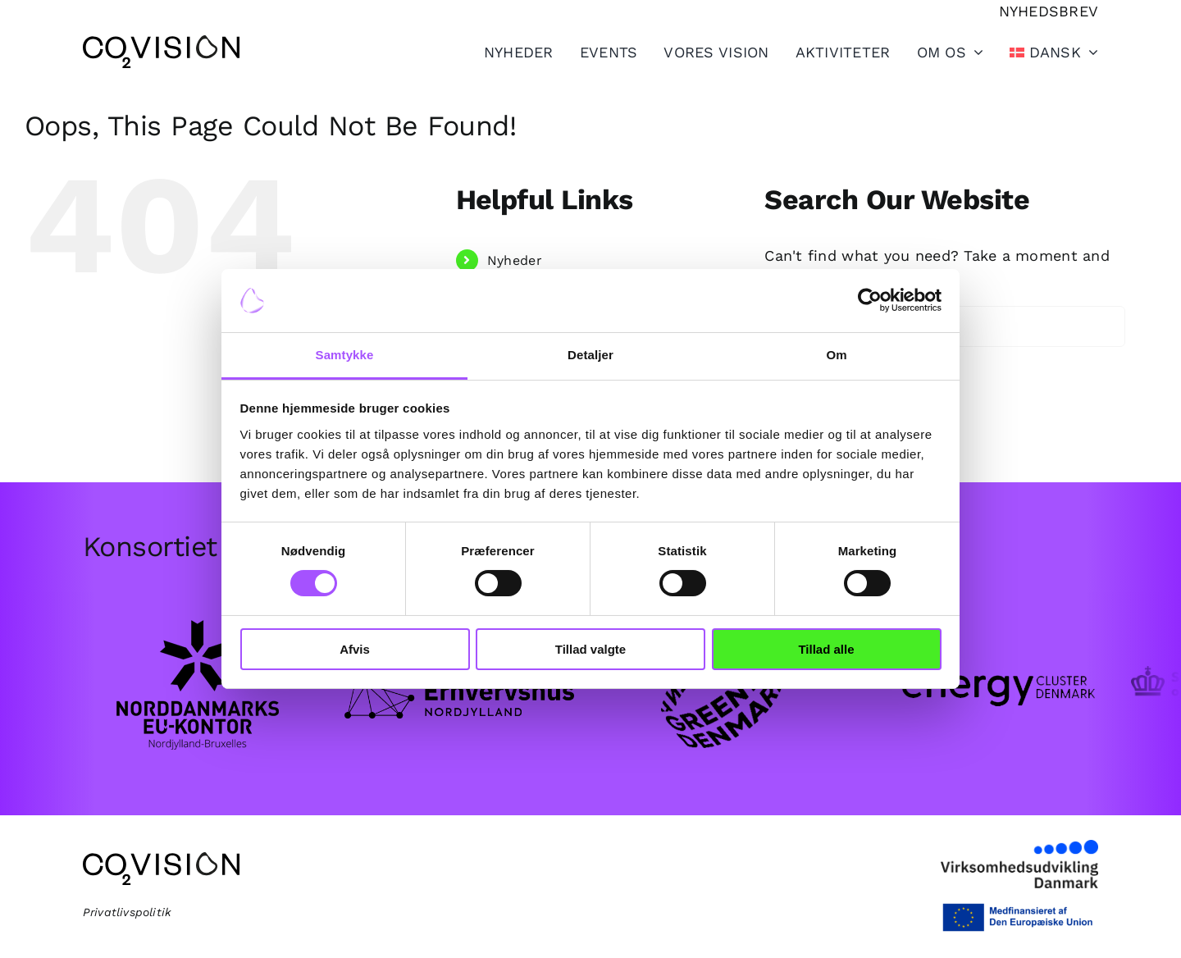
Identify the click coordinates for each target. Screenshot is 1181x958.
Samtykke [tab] (345, 355)
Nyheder (514, 260)
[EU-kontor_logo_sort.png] (197, 621)
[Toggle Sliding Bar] (830, 51)
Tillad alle (826, 649)
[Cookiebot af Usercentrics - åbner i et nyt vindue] (870, 300)
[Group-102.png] (984, 623)
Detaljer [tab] (590, 355)
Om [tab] (836, 355)
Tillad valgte (590, 649)
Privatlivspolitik (127, 912)
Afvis (355, 649)
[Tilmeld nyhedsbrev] (1049, 11)
